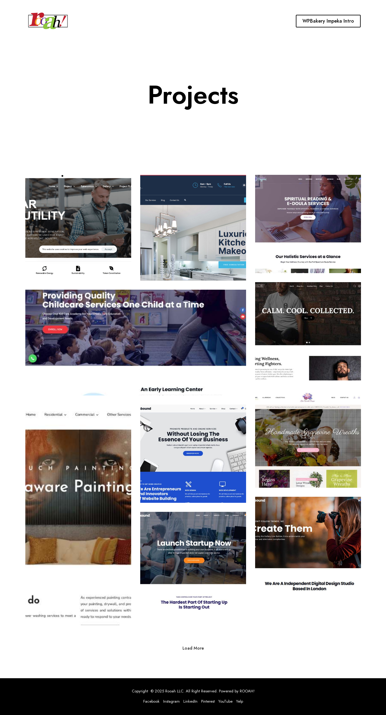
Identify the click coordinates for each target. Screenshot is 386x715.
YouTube (225, 701)
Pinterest (208, 701)
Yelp (239, 701)
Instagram (171, 701)
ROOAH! (247, 691)
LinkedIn (190, 701)
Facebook (151, 701)
